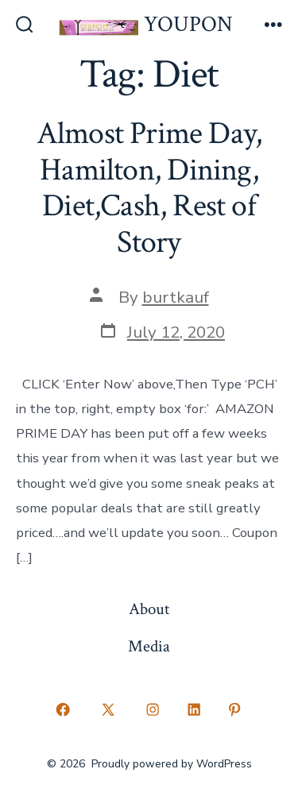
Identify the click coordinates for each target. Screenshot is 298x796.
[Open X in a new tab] (107, 710)
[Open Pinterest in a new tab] (235, 710)
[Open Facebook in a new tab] (64, 710)
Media (149, 646)
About (149, 609)
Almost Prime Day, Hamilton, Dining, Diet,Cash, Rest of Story (149, 188)
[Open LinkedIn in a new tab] (194, 710)
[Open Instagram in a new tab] (153, 710)
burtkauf (175, 297)
